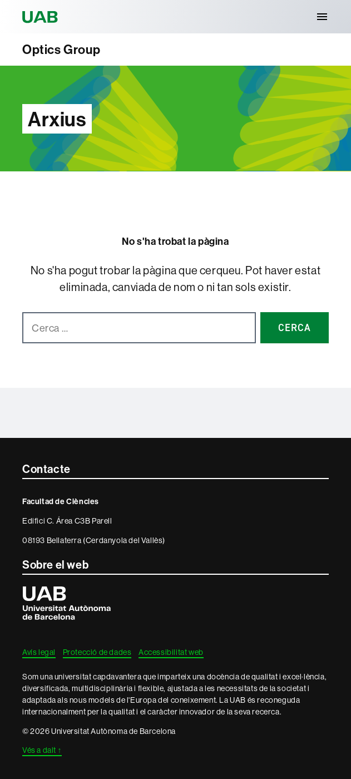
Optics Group (61, 49)
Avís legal (39, 652)
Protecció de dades (97, 652)
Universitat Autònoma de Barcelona (41, 17)
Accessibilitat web (171, 652)
